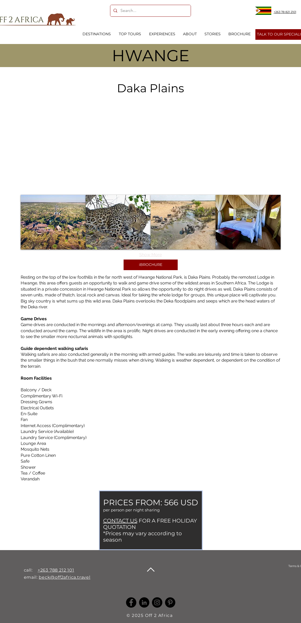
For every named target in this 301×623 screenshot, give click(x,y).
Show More (150, 254)
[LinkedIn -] (144, 602)
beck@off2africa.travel (64, 577)
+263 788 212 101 (56, 570)
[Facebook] (131, 602)
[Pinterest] (170, 602)
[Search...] (150, 10)
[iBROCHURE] (151, 265)
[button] (53, 222)
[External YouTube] (150, 142)
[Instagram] (157, 602)
